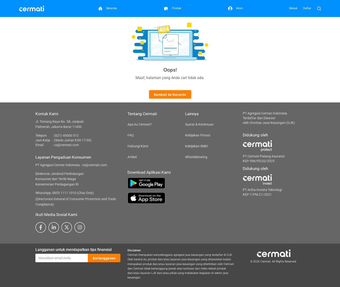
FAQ (131, 135)
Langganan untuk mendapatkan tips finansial (73, 249)
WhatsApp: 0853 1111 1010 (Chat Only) (64, 193)
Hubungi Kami (138, 146)
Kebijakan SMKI (196, 146)
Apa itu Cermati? (140, 124)
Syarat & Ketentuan (199, 124)
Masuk (293, 8)
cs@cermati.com (66, 145)
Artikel (132, 157)
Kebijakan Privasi (197, 135)
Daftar (307, 8)
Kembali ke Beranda (170, 95)
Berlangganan (104, 258)
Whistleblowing (196, 157)
